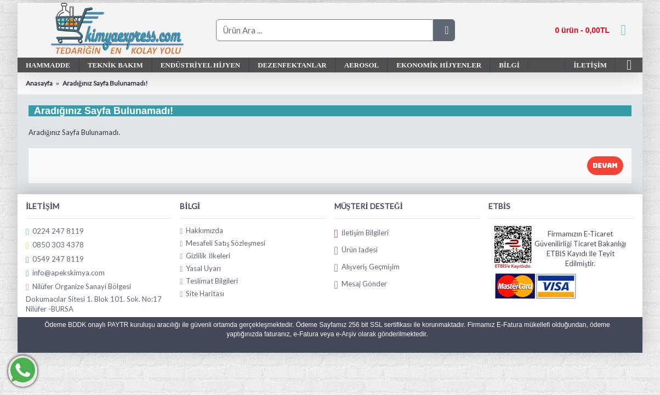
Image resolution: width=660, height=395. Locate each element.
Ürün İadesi (356, 250)
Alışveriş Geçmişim (367, 267)
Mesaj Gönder (360, 284)
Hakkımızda (201, 230)
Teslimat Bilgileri (209, 281)
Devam (605, 165)
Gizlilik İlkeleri (205, 256)
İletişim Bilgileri (361, 233)
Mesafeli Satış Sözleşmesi (222, 243)
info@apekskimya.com (65, 273)
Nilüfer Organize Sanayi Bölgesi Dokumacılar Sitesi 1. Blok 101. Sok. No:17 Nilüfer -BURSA (94, 297)
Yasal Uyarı (200, 268)
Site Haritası (202, 293)
